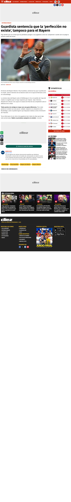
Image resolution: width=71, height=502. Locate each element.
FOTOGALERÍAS (9, 193)
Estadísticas (56, 88)
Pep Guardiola (14, 164)
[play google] (62, 230)
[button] (1, 132)
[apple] (62, 234)
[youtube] (28, 246)
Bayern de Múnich (25, 164)
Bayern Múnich (37, 164)
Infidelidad (5, 204)
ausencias (39, 204)
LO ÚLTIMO (52, 136)
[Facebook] (20, 246)
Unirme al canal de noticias (25, 146)
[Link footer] (6, 219)
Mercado (22, 204)
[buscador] (55, 2)
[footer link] (35, 223)
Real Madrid (58, 204)
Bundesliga (5, 164)
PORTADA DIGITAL (41, 226)
